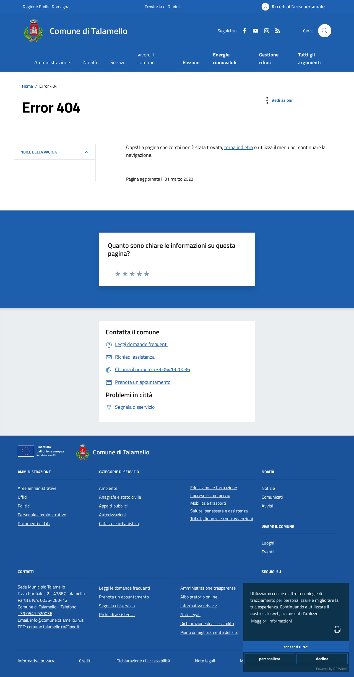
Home (27, 86)
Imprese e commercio (210, 495)
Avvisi (267, 505)
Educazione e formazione (213, 487)
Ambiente (108, 488)
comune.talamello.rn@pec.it (53, 626)
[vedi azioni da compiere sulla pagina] (277, 100)
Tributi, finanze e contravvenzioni (221, 518)
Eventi (268, 551)
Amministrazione (52, 62)
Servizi (117, 62)
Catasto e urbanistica (119, 523)
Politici (24, 505)
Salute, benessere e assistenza (219, 510)
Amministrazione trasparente (208, 588)
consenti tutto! (296, 647)
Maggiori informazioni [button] (271, 621)
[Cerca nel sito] (324, 30)
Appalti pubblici (113, 505)
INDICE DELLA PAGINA (40, 152)
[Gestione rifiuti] (272, 59)
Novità (90, 62)
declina (322, 659)
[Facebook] (242, 30)
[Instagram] (264, 30)
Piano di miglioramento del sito (209, 632)
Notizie (268, 488)
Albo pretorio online (198, 596)
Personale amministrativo (42, 514)
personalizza (269, 659)
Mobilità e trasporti (208, 503)
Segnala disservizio (117, 605)
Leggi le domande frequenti (124, 588)
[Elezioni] (191, 63)
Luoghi (268, 543)
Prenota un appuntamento (124, 596)
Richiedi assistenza (117, 614)
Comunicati (272, 497)
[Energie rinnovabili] (229, 59)
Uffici (22, 497)
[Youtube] (253, 30)
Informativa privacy (198, 605)
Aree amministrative (37, 488)
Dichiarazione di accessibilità (207, 623)
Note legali (190, 614)
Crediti (85, 660)
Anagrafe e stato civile (120, 497)
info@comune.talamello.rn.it (57, 620)
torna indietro (238, 147)
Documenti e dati (34, 523)
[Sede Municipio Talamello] (41, 587)
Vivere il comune (146, 58)
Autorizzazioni (112, 514)
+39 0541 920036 (35, 613)
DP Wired (340, 668)
